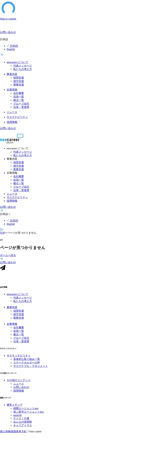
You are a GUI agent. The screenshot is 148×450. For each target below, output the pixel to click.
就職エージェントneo (25, 410)
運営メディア (15, 406)
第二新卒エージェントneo (28, 413)
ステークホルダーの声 (26, 364)
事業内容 (12, 309)
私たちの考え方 (22, 69)
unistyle (17, 417)
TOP (2, 232)
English (11, 49)
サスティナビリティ (19, 357)
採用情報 (12, 200)
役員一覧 (18, 96)
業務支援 (18, 84)
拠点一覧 (18, 100)
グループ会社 (21, 103)
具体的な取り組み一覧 (26, 361)
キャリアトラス (22, 427)
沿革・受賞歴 (21, 107)
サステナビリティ (17, 197)
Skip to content (8, 18)
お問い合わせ (21, 389)
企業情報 (12, 326)
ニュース (12, 193)
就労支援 (18, 81)
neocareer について (17, 296)
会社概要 (18, 93)
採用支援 (18, 77)
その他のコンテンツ (19, 382)
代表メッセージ (22, 65)
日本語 (12, 45)
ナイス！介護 (21, 420)
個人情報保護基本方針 (13, 433)
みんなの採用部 (22, 423)
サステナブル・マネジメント (30, 368)
